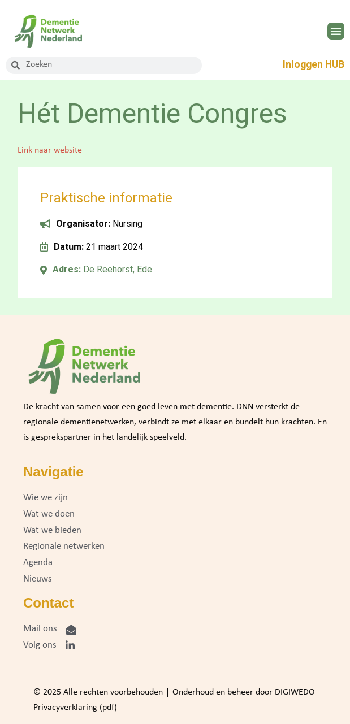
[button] (335, 31)
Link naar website (50, 150)
